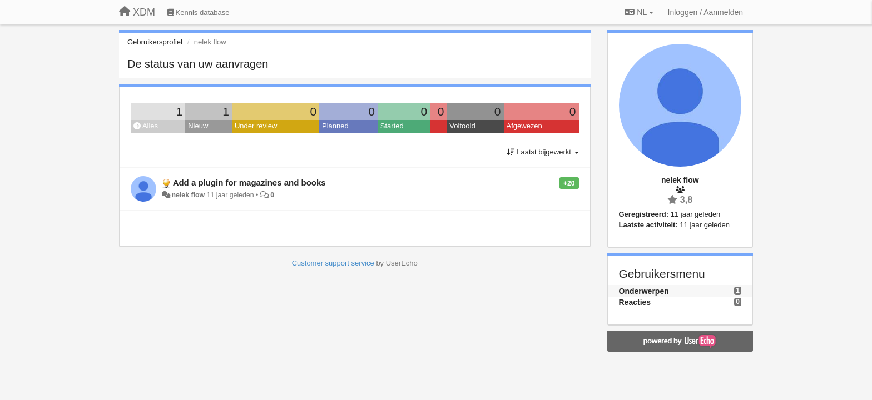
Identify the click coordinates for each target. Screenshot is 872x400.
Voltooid (462, 126)
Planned (335, 126)
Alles (145, 126)
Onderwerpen (644, 291)
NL (639, 12)
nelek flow (188, 195)
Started (392, 126)
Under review (256, 126)
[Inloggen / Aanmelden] (705, 12)
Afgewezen (524, 126)
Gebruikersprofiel (154, 42)
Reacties (635, 302)
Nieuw (198, 126)
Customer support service (333, 263)
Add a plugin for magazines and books (249, 182)
